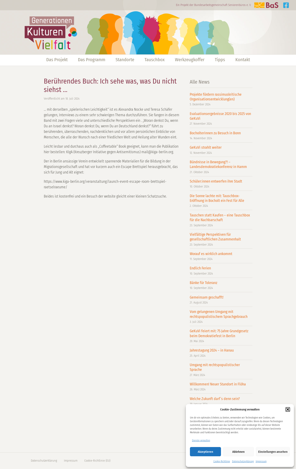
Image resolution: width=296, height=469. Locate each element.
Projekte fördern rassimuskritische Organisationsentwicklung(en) (221, 99)
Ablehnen (238, 452)
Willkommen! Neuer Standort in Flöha (221, 387)
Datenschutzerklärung (243, 461)
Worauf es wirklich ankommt (221, 256)
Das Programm (91, 59)
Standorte (125, 59)
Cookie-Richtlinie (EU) (97, 460)
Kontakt (242, 59)
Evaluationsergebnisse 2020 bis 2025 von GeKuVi (221, 119)
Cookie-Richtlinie (221, 461)
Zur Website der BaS (266, 5)
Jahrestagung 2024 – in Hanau (221, 353)
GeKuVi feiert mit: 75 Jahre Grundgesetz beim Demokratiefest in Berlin (221, 336)
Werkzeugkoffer (190, 59)
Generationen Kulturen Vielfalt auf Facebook (286, 5)
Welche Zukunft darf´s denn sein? (221, 401)
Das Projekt (57, 59)
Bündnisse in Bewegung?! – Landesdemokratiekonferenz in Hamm (221, 167)
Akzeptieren (205, 452)
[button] (288, 409)
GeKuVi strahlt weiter (221, 150)
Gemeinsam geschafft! (221, 300)
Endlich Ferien (221, 271)
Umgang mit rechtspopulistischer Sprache (221, 370)
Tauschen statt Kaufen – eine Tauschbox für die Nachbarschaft (221, 220)
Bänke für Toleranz (221, 285)
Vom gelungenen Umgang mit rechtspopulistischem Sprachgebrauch (221, 316)
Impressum (261, 461)
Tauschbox (155, 59)
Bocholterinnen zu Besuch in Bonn (221, 135)
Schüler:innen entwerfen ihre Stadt (221, 184)
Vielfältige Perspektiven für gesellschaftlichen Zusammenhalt (221, 239)
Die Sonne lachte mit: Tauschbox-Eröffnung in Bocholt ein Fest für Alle (221, 201)
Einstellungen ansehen (273, 452)
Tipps (220, 59)
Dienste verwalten (201, 440)
